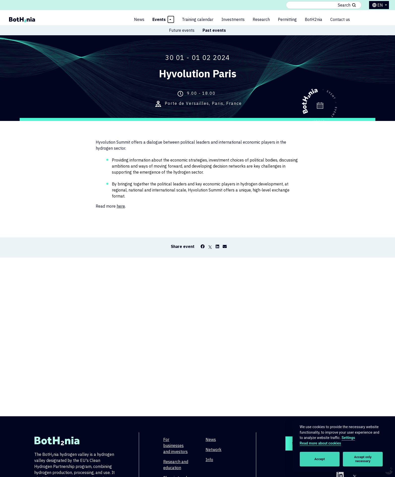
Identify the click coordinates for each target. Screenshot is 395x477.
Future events (181, 30)
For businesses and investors (175, 445)
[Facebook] (203, 246)
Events (159, 19)
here (121, 206)
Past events (214, 30)
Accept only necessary (363, 459)
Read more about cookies (320, 443)
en (380, 5)
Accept (319, 459)
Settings (348, 438)
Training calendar (197, 19)
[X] (210, 246)
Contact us (340, 19)
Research (261, 19)
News (139, 19)
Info (209, 459)
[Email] (225, 246)
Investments (233, 19)
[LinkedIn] (217, 246)
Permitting (287, 19)
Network (213, 449)
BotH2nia (313, 19)
